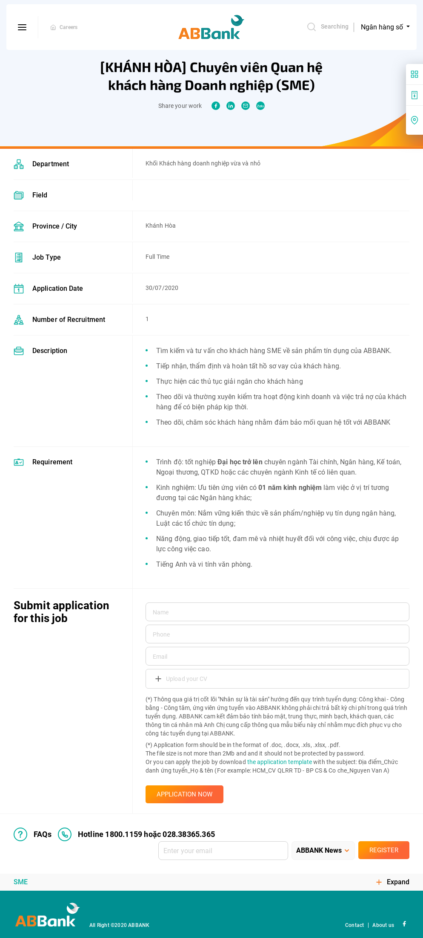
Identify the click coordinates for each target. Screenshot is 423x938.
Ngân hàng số (383, 27)
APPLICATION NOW (184, 794)
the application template (279, 762)
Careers (68, 27)
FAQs (32, 834)
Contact (354, 925)
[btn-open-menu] (22, 27)
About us (383, 925)
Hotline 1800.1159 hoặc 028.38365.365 (136, 834)
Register (383, 850)
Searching (327, 27)
